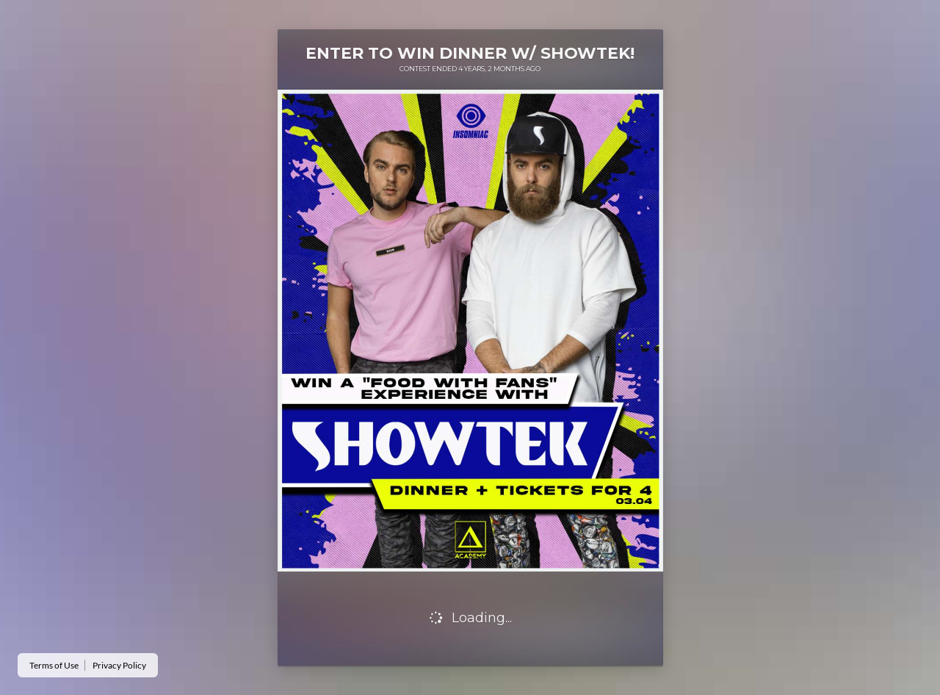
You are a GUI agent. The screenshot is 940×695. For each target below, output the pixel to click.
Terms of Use (54, 665)
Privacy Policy (119, 665)
